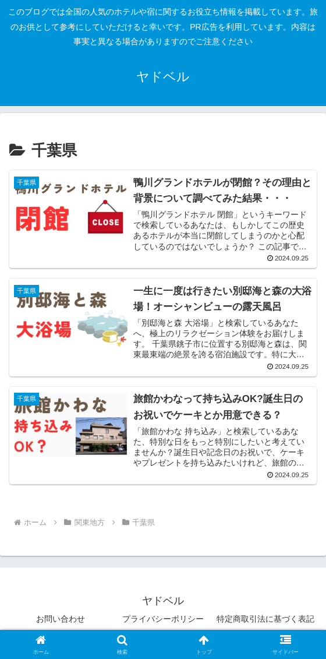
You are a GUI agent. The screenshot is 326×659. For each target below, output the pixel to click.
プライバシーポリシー (163, 621)
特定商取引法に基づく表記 (265, 621)
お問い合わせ (60, 621)
